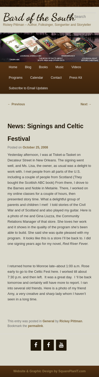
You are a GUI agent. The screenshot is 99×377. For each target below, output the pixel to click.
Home (13, 67)
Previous (16, 104)
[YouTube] (61, 345)
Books (43, 67)
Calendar (36, 78)
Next (86, 104)
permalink (35, 326)
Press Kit (75, 78)
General (48, 321)
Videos (76, 67)
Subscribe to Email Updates (28, 88)
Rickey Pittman (70, 321)
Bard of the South (39, 17)
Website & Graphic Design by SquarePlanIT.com (49, 371)
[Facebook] (36, 345)
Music (59, 67)
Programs (15, 78)
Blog (28, 67)
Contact (56, 78)
